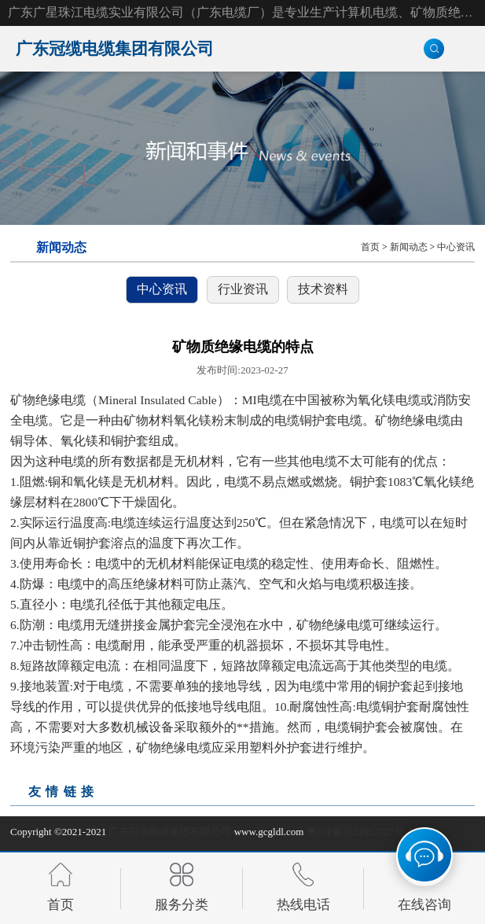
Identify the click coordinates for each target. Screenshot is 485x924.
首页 (370, 247)
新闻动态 (409, 247)
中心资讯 (456, 247)
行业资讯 (243, 289)
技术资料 (323, 289)
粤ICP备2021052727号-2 (360, 831)
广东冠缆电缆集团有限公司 (169, 831)
